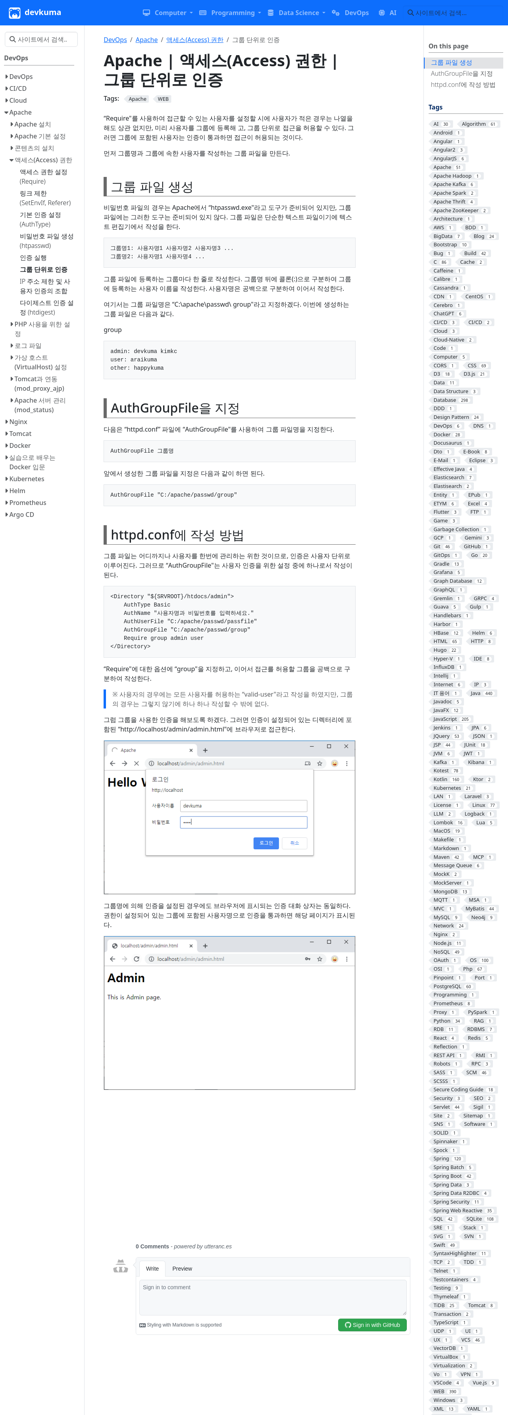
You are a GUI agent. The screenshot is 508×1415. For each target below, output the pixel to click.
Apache (147, 39)
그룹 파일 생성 (451, 62)
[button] (168, 13)
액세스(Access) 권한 (194, 39)
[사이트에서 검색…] (453, 13)
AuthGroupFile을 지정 (462, 73)
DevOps (115, 39)
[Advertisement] (261, 1171)
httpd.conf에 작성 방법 (463, 84)
